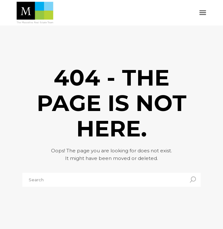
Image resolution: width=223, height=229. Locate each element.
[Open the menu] (202, 13)
